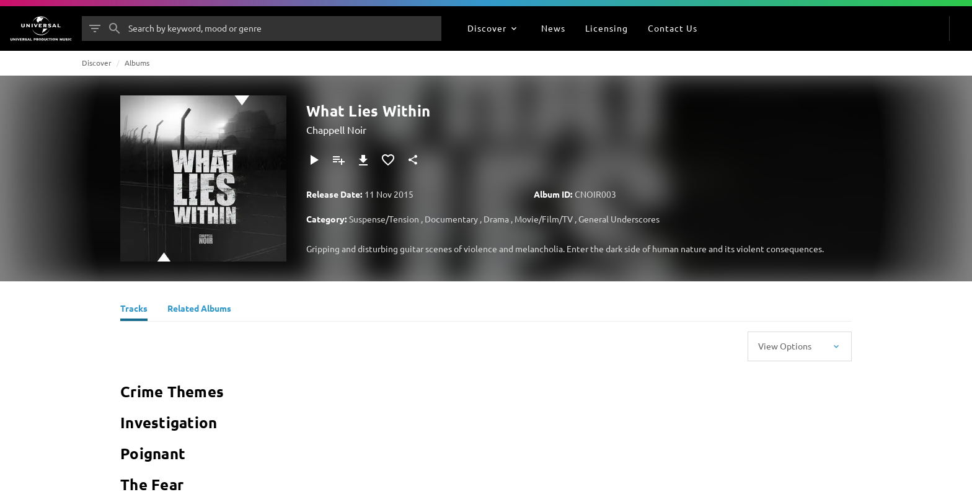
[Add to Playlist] (338, 159)
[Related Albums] (199, 310)
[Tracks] (134, 310)
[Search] (114, 28)
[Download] (363, 159)
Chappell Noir (336, 129)
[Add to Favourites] (388, 159)
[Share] (412, 159)
